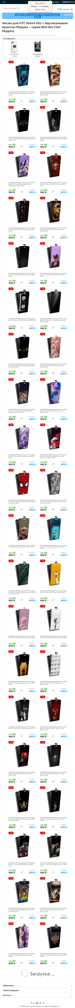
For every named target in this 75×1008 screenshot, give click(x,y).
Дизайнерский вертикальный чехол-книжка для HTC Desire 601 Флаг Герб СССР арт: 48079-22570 (53, 728)
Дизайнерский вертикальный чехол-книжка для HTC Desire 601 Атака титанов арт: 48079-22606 (54, 138)
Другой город (40, 9)
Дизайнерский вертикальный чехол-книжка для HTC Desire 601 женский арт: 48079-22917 (53, 275)
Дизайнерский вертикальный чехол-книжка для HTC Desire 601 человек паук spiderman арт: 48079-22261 (22, 501)
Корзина (64, 9)
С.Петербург (44, 6)
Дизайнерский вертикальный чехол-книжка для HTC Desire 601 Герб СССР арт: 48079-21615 (53, 184)
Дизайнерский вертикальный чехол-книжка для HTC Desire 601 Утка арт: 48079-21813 (53, 591)
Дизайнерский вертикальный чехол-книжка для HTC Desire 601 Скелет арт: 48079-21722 (22, 727)
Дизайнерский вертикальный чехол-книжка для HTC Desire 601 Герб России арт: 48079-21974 (22, 275)
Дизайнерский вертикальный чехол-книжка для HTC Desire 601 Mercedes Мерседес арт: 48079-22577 (22, 138)
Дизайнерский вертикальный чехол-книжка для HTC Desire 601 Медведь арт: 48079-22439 (22, 93)
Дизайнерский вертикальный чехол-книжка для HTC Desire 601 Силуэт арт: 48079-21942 (53, 636)
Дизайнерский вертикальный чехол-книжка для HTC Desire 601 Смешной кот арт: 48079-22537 (22, 683)
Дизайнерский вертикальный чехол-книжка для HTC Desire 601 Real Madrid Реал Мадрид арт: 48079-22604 (22, 184)
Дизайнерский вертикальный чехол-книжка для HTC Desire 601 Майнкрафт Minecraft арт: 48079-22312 (22, 909)
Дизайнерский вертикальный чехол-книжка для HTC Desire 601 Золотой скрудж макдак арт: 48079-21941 (22, 819)
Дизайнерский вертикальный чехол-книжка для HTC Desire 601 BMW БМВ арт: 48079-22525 (22, 864)
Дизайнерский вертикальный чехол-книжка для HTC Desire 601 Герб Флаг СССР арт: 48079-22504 (53, 773)
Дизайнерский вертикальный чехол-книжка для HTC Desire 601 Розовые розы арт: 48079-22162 (53, 365)
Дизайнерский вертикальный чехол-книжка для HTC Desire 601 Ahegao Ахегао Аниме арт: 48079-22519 (53, 501)
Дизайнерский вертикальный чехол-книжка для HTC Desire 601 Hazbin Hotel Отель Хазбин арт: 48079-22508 (53, 456)
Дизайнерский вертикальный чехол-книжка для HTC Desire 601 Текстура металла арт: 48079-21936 (53, 320)
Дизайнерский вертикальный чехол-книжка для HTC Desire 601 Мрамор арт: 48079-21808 (22, 955)
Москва (34, 6)
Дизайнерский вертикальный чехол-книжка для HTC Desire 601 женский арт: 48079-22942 (53, 819)
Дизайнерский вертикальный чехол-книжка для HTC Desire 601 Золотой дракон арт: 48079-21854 (53, 229)
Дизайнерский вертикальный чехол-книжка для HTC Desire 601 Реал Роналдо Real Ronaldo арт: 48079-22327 (22, 411)
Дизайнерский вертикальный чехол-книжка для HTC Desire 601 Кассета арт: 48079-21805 (22, 319)
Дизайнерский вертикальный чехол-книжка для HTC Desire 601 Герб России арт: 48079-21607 (53, 955)
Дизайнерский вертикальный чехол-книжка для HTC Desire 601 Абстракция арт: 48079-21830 (22, 229)
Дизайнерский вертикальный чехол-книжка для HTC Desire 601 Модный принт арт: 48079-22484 (53, 93)
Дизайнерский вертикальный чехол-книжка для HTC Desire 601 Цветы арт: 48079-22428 (22, 636)
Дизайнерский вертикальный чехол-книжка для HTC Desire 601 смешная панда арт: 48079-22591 (53, 909)
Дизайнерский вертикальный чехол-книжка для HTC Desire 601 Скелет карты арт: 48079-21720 (53, 864)
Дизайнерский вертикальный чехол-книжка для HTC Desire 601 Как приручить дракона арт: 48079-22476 (22, 365)
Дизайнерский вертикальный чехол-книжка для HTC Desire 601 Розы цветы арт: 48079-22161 (22, 456)
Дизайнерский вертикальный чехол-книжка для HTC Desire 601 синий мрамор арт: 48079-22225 (53, 411)
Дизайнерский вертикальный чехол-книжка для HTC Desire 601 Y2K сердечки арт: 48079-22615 (53, 683)
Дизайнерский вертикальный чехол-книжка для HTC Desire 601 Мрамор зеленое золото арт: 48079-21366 (22, 592)
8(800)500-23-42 (68, 2)
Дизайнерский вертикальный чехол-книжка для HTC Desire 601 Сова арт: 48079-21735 (22, 546)
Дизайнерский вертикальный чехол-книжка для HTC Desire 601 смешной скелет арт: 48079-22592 (22, 773)
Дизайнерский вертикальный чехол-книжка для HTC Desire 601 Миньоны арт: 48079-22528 (53, 547)
